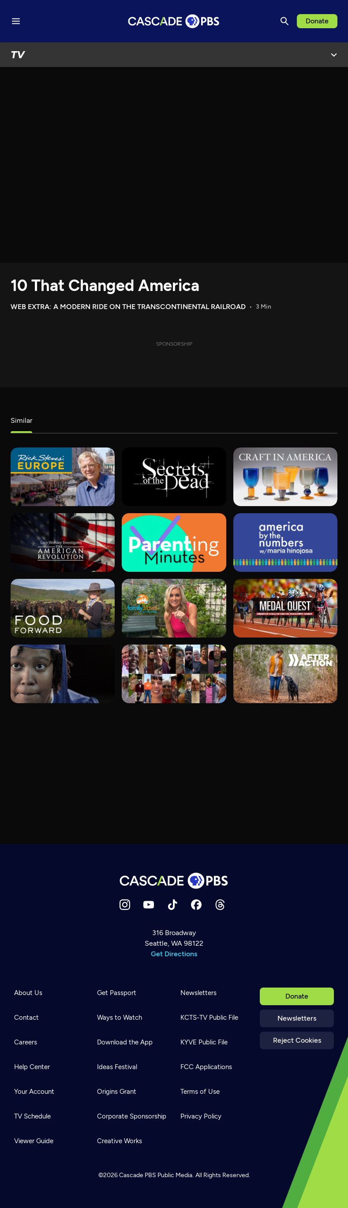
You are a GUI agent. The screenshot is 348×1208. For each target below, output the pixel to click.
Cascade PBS (137, 1175)
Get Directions (174, 954)
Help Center (32, 1067)
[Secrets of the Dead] (174, 476)
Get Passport (116, 993)
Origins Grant (116, 1092)
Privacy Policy (200, 1116)
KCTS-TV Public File (209, 1018)
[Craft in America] (285, 476)
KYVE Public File (204, 1042)
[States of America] (174, 674)
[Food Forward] (63, 608)
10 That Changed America (105, 285)
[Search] (284, 21)
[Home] (174, 880)
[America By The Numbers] (285, 542)
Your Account (34, 1092)
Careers (25, 1042)
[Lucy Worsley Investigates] (63, 542)
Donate (317, 21)
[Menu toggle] (16, 21)
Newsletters (296, 1018)
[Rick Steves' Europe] (63, 476)
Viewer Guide (33, 1141)
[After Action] (285, 674)
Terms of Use (200, 1092)
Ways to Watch (119, 1018)
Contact (26, 1018)
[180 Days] (63, 674)
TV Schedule (32, 1116)
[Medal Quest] (285, 608)
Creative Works (119, 1141)
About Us (28, 993)
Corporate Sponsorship (131, 1116)
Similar (21, 420)
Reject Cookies (297, 1040)
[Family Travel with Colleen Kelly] (174, 608)
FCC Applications (206, 1067)
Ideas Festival (117, 1067)
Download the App (125, 1042)
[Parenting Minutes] (174, 542)
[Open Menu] (333, 54)
